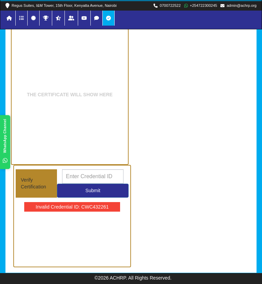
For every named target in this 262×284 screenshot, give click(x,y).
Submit (92, 190)
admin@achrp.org (242, 5)
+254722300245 (203, 5)
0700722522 (170, 5)
